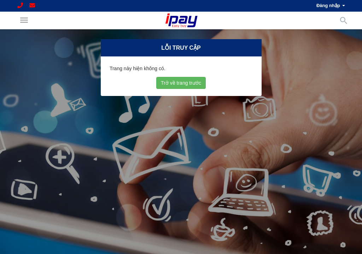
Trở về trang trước (181, 82)
